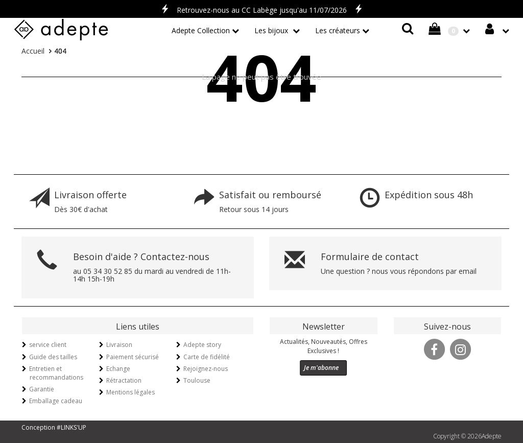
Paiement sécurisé (132, 357)
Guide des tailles (53, 357)
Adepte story (202, 344)
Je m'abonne (321, 367)
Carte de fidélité (206, 357)
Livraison (119, 344)
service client (47, 344)
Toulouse (196, 380)
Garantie (41, 389)
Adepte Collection (201, 30)
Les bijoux (272, 30)
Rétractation (123, 380)
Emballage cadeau (55, 401)
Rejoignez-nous (205, 368)
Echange (118, 368)
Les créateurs (337, 30)
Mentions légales (130, 392)
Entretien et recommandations (56, 373)
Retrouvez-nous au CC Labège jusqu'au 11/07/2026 (262, 10)
